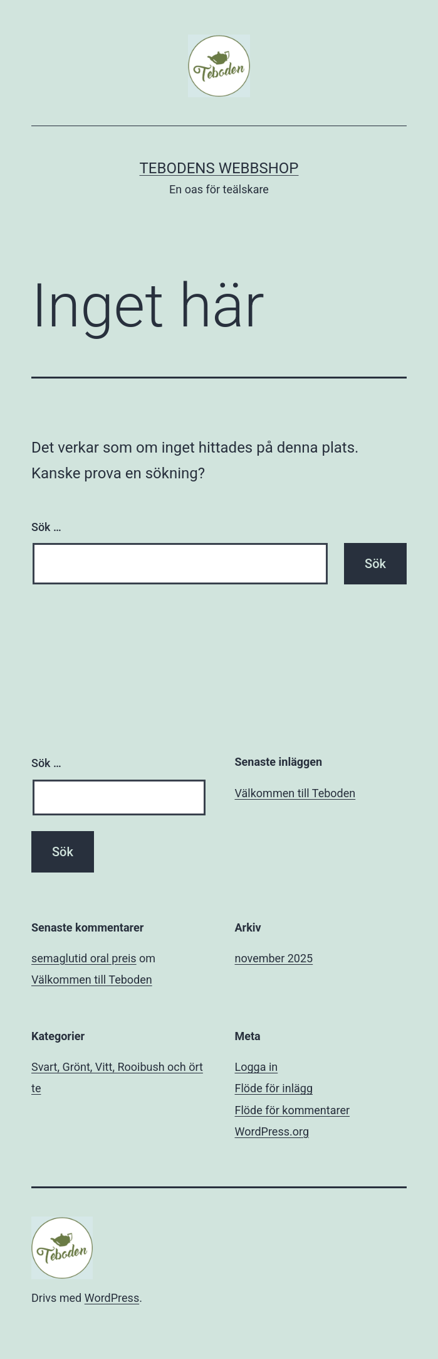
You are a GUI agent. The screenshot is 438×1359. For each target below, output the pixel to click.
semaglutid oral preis (84, 958)
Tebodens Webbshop (218, 168)
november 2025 (274, 958)
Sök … (46, 527)
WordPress (112, 1297)
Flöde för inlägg (274, 1088)
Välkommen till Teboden (295, 793)
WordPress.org (272, 1131)
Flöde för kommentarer (292, 1110)
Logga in (256, 1066)
